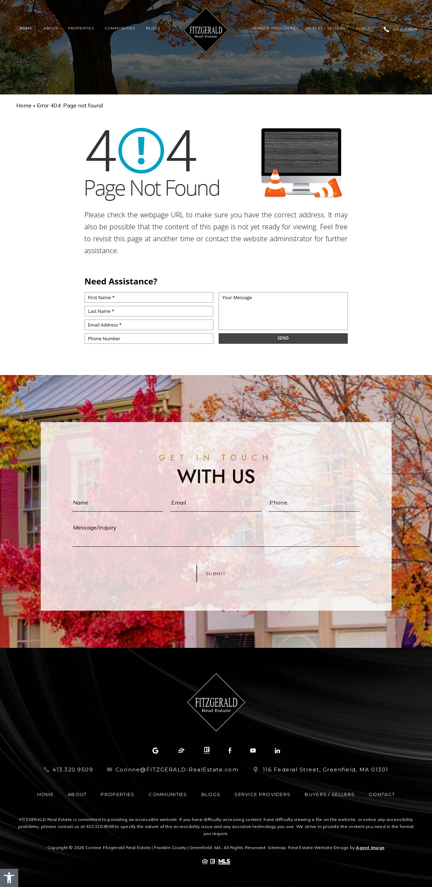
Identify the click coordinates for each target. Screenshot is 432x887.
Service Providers (273, 28)
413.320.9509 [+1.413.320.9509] (405, 29)
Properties (81, 28)
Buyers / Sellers (325, 28)
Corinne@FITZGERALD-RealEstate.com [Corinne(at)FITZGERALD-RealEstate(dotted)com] (177, 769)
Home (26, 28)
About (51, 28)
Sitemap (277, 847)
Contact (365, 28)
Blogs (153, 28)
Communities (120, 28)
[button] (9, 878)
